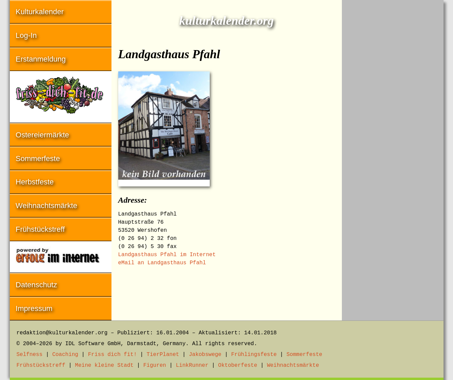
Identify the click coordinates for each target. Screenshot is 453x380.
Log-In (26, 35)
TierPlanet (163, 355)
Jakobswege (205, 355)
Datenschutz (36, 285)
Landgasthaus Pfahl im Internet (167, 255)
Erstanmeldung (41, 59)
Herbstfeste (35, 182)
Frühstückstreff (40, 229)
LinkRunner (192, 365)
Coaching (65, 355)
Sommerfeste (38, 158)
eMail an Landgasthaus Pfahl (162, 263)
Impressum (34, 308)
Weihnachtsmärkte (46, 205)
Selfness (30, 355)
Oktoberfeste (237, 365)
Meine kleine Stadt (104, 365)
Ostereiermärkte (42, 135)
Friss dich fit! (112, 355)
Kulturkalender (40, 11)
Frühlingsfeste (253, 355)
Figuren (154, 365)
